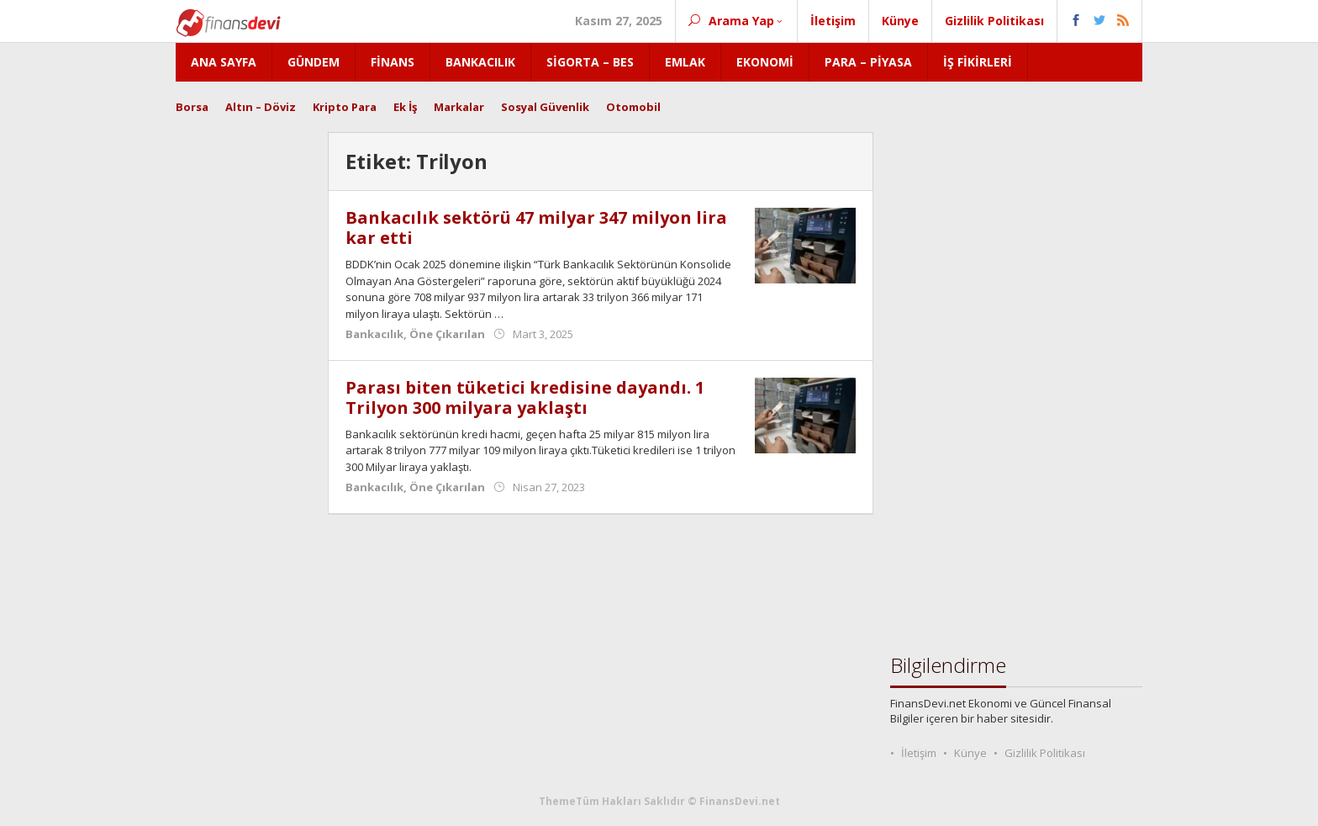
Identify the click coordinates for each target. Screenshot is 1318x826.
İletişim (918, 752)
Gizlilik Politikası (1044, 752)
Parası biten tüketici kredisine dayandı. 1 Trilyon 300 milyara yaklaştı (524, 397)
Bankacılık (374, 334)
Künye (970, 752)
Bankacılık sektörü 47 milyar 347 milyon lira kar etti (536, 227)
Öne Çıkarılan (447, 334)
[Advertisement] (243, 384)
